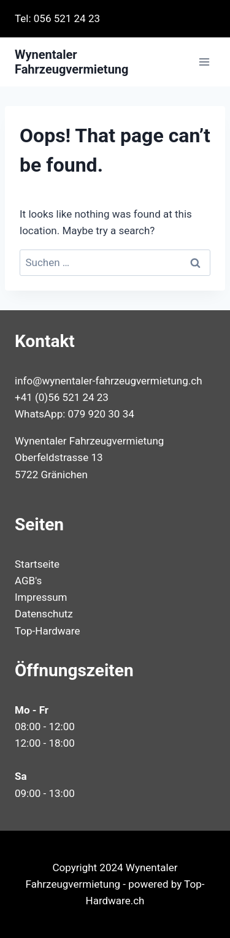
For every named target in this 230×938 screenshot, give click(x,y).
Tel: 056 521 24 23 (57, 18)
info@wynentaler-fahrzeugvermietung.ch (108, 381)
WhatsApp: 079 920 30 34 (74, 414)
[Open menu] (204, 62)
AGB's (28, 580)
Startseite (37, 564)
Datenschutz (44, 614)
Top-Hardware (47, 631)
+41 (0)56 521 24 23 (62, 397)
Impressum (41, 597)
